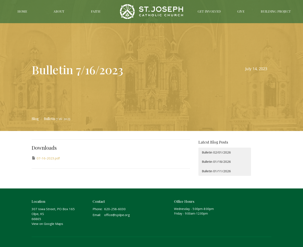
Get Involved (209, 11)
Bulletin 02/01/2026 (216, 152)
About (58, 11)
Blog (35, 118)
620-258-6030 (115, 209)
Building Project (276, 11)
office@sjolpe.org (117, 215)
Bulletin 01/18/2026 (216, 161)
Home (22, 11)
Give (241, 11)
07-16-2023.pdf (46, 158)
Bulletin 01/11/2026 (216, 171)
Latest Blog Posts (213, 142)
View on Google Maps (47, 224)
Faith (95, 11)
